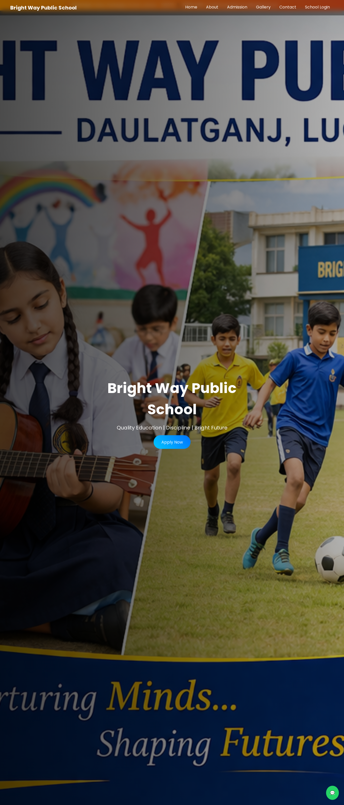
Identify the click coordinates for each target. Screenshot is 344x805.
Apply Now (172, 442)
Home (191, 7)
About (212, 7)
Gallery (263, 7)
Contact (287, 7)
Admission (237, 7)
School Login (317, 7)
